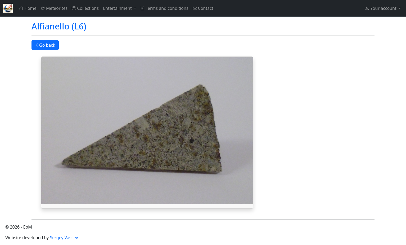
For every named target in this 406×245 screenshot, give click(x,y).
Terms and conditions (164, 8)
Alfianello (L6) (58, 26)
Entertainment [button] (118, 8)
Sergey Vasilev (64, 237)
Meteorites (54, 8)
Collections (85, 8)
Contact (203, 8)
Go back (45, 45)
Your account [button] (381, 8)
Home (28, 8)
